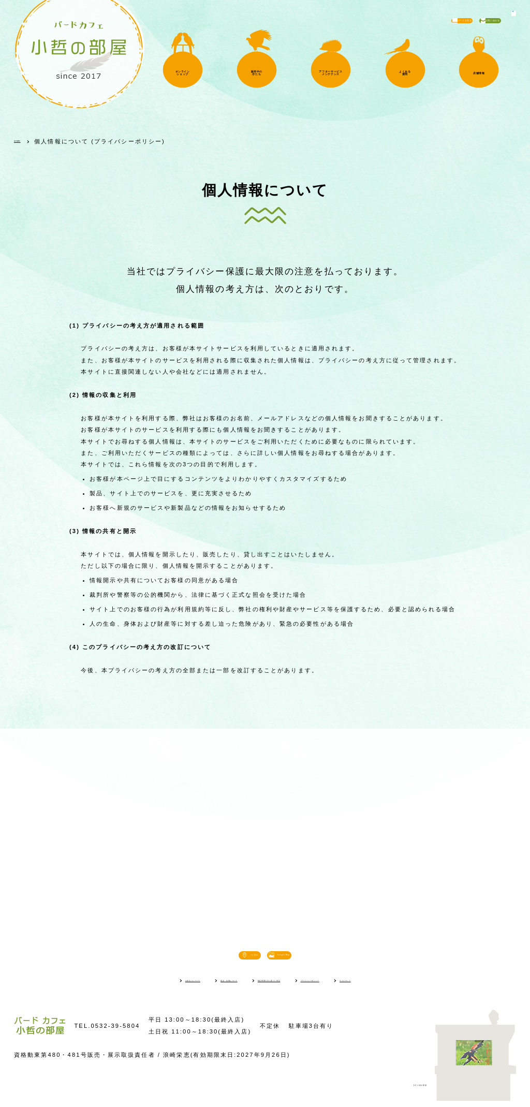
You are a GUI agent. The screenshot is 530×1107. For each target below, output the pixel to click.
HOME (25, 141)
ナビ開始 (224, 957)
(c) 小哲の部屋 (403, 1089)
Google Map (314, 957)
